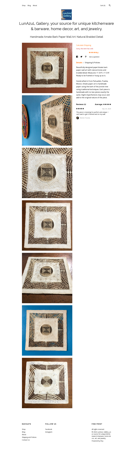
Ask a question (94, 57)
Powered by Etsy (97, 441)
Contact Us (26, 440)
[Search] (110, 5)
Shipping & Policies (92, 62)
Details (79, 62)
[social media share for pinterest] (86, 57)
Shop (24, 5)
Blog (29, 5)
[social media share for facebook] (77, 57)
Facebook (48, 429)
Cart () (102, 5)
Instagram (48, 432)
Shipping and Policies (29, 437)
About (35, 5)
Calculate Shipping (83, 45)
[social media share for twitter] (81, 57)
